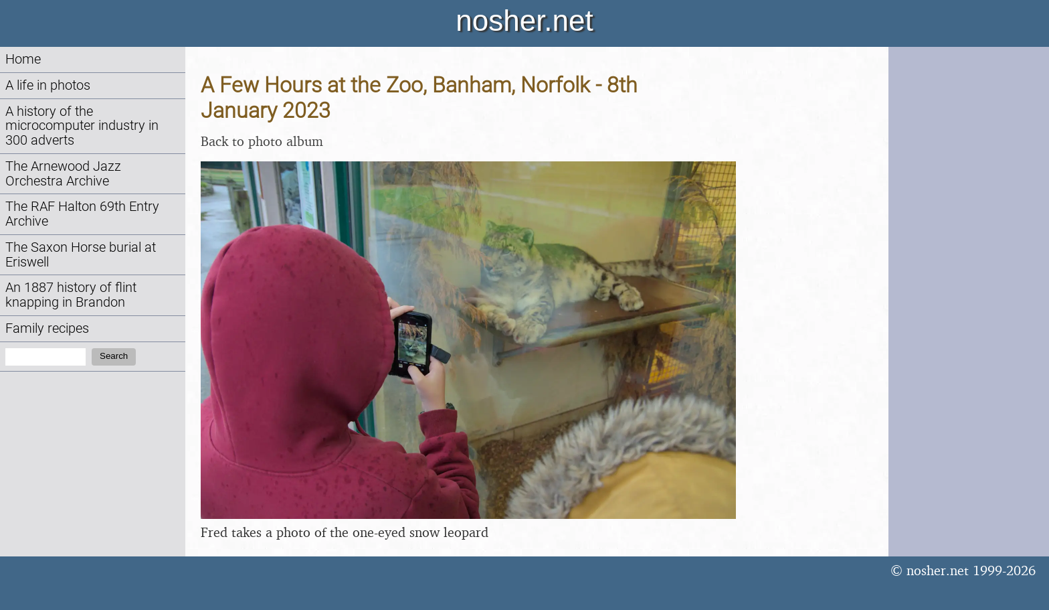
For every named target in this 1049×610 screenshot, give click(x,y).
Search (114, 356)
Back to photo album (262, 141)
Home (23, 59)
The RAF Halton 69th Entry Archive (82, 214)
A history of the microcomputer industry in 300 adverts (82, 126)
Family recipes (47, 328)
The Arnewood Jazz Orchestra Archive (63, 174)
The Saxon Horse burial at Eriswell (80, 255)
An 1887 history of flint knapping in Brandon (70, 295)
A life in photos (47, 85)
